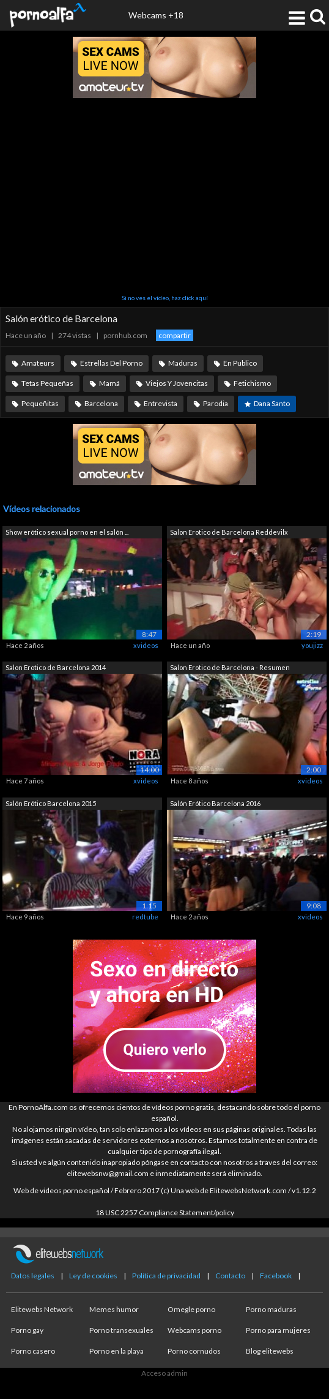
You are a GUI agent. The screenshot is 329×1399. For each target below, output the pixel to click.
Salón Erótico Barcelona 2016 (215, 803)
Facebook (276, 1275)
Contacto (230, 1275)
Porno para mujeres (278, 1330)
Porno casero (33, 1351)
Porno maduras (271, 1309)
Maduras (183, 363)
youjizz (312, 645)
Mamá (109, 383)
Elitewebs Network (42, 1309)
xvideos (145, 645)
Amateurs (37, 363)
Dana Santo (272, 403)
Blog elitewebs (270, 1351)
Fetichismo (252, 383)
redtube (145, 917)
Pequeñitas (40, 403)
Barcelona (101, 403)
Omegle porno (191, 1309)
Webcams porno (194, 1330)
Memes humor (114, 1309)
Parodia (215, 403)
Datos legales (32, 1275)
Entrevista (160, 403)
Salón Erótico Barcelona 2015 (51, 803)
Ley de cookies (93, 1275)
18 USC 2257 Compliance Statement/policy (164, 1212)
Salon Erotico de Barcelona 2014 (56, 667)
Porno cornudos (194, 1351)
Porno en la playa (116, 1351)
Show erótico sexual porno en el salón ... (67, 532)
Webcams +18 (155, 15)
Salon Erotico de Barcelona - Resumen (230, 667)
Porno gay (27, 1330)
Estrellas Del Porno (111, 363)
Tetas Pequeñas (47, 383)
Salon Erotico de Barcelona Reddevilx (229, 532)
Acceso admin (164, 1373)
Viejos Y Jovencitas (177, 383)
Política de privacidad (166, 1275)
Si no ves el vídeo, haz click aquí (165, 297)
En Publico (240, 363)
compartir (174, 335)
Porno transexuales (121, 1330)
